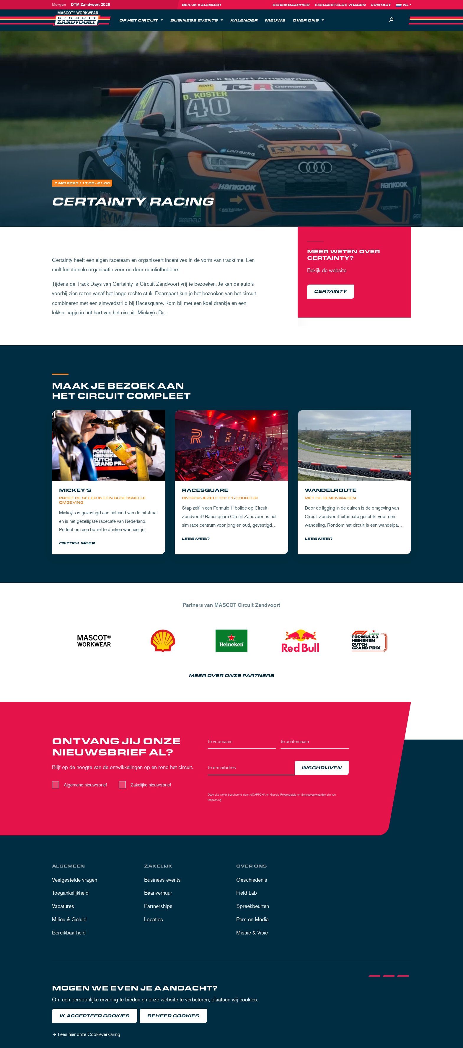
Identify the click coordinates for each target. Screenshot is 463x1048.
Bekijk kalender (201, 4)
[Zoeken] (391, 20)
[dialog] (231, 1012)
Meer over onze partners (231, 676)
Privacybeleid (288, 795)
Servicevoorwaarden (313, 795)
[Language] (408, 4)
